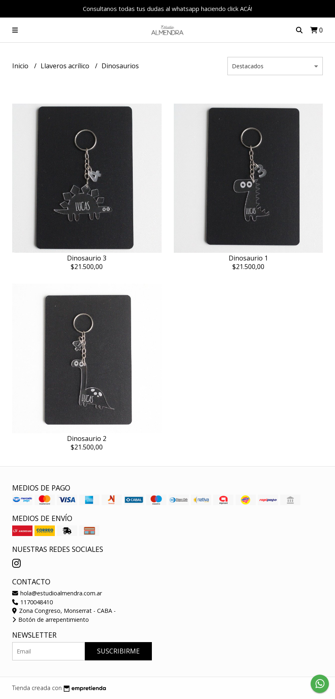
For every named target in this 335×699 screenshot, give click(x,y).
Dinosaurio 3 (86, 258)
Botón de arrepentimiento (50, 619)
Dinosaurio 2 (86, 438)
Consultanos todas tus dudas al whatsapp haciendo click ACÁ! (167, 8)
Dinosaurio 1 (248, 258)
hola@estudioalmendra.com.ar (57, 593)
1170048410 (32, 602)
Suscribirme (118, 651)
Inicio (21, 65)
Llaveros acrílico (66, 65)
